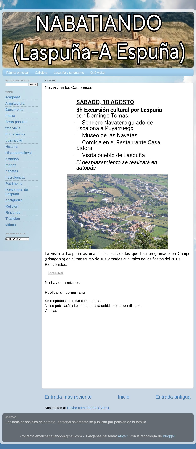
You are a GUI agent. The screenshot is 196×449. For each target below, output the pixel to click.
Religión (11, 206)
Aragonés (13, 97)
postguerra (13, 200)
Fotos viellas (15, 134)
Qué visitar (98, 72)
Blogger (169, 436)
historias (12, 159)
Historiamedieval (18, 153)
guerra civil (14, 140)
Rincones (12, 212)
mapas (10, 165)
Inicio (124, 397)
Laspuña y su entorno (69, 72)
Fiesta (10, 116)
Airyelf (123, 436)
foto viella (12, 128)
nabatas (11, 171)
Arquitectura (14, 103)
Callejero (41, 72)
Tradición (12, 219)
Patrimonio (13, 184)
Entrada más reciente (68, 397)
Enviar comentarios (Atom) (88, 408)
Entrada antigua (173, 397)
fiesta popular (16, 122)
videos (10, 225)
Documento (14, 110)
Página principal (17, 72)
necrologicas (15, 177)
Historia (11, 146)
